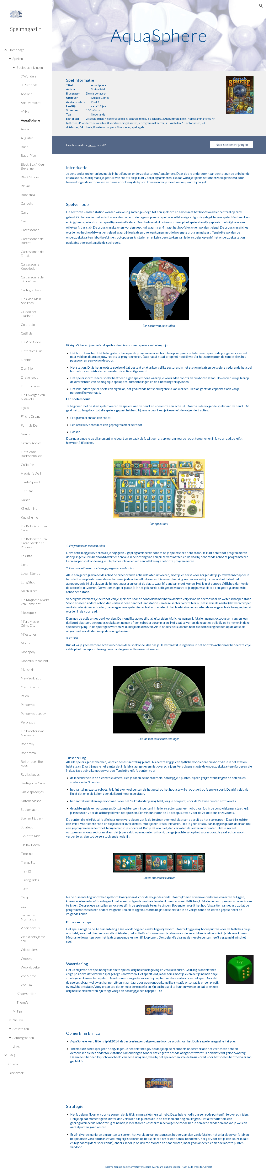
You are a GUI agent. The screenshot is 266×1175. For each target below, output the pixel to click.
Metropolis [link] (29, 612)
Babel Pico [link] (28, 155)
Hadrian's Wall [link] (31, 473)
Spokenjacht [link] (29, 809)
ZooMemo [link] (28, 976)
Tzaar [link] (24, 897)
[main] (159, 35)
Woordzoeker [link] (31, 967)
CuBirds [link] (26, 333)
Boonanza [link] (28, 195)
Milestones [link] (29, 634)
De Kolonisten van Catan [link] (34, 528)
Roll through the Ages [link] (32, 763)
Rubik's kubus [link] (30, 774)
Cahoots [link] (27, 203)
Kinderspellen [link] (26, 993)
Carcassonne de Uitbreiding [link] (32, 279)
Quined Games (100, 97)
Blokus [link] (25, 186)
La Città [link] (26, 556)
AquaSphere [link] (30, 120)
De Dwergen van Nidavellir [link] (33, 397)
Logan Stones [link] (30, 573)
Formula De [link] (29, 425)
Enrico (92, 145)
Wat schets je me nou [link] (33, 938)
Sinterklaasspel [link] (31, 801)
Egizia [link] (25, 408)
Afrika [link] (25, 111)
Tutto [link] (24, 889)
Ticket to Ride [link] (31, 836)
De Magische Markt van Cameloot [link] (35, 602)
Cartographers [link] (31, 290)
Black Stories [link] (30, 177)
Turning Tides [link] (30, 880)
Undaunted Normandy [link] (29, 917)
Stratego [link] (27, 827)
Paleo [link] (25, 696)
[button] (261, 6)
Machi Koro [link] (29, 591)
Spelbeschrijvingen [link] (30, 67)
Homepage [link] (16, 50)
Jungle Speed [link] (30, 482)
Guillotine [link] (27, 464)
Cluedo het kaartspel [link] (28, 313)
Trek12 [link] (26, 871)
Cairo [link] (24, 212)
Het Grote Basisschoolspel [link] (32, 454)
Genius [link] (26, 434)
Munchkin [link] (27, 669)
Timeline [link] (27, 853)
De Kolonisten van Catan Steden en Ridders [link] (34, 543)
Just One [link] (27, 491)
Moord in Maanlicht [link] (34, 661)
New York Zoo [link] (31, 678)
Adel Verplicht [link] (31, 103)
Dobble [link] (26, 360)
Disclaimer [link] (15, 1073)
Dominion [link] (27, 368)
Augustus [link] (27, 138)
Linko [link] (24, 564)
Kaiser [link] (25, 500)
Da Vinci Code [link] (31, 342)
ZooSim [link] (26, 985)
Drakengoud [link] (29, 377)
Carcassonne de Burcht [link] (32, 241)
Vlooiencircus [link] (30, 928)
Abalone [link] (26, 94)
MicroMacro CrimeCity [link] (30, 623)
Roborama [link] (28, 753)
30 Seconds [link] (29, 85)
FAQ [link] (11, 1055)
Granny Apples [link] (31, 443)
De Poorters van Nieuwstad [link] (32, 733)
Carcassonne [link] (30, 230)
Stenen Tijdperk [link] (32, 818)
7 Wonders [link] (29, 76)
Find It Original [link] (31, 416)
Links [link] (16, 1046)
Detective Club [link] (32, 351)
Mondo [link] (26, 643)
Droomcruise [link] (30, 386)
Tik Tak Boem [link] (30, 845)
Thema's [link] (22, 1002)
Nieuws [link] (17, 1020)
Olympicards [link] (30, 687)
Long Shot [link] (28, 582)
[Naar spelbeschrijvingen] (231, 144)
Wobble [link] (26, 958)
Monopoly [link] (28, 652)
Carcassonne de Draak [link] (32, 253)
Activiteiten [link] (20, 1029)
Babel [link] (25, 147)
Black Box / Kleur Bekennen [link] (33, 166)
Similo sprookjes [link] (32, 792)
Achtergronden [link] (23, 1038)
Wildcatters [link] (29, 949)
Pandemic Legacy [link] (33, 713)
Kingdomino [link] (29, 508)
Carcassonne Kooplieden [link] (30, 266)
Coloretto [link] (28, 324)
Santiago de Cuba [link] (33, 783)
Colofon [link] (14, 1064)
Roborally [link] (27, 744)
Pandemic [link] (28, 704)
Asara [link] (25, 129)
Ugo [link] (23, 906)
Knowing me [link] (29, 517)
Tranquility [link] (28, 862)
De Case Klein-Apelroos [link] (31, 301)
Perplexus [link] (28, 722)
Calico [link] (25, 221)
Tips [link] (19, 1011)
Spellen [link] (17, 58)
